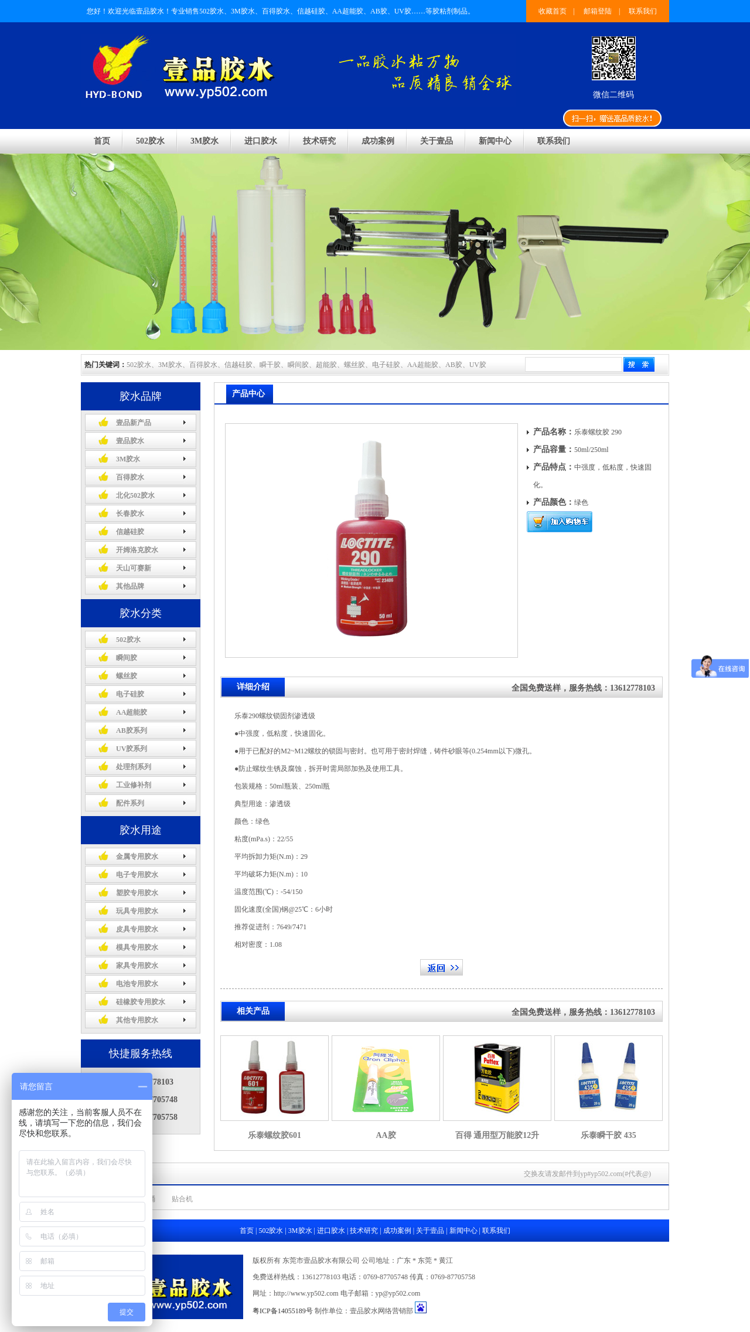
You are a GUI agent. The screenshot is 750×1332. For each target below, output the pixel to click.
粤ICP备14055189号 (283, 1311)
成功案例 (378, 141)
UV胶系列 (131, 749)
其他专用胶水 (137, 1020)
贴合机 (182, 1199)
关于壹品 (436, 141)
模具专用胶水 (137, 947)
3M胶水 (204, 141)
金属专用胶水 (137, 856)
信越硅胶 (130, 532)
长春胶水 (130, 513)
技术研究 (319, 141)
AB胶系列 (131, 730)
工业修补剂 (133, 785)
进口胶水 (260, 141)
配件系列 (130, 803)
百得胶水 (130, 477)
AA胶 (386, 1135)
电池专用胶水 (137, 984)
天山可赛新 (133, 568)
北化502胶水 (135, 495)
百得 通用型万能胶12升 (497, 1135)
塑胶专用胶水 (137, 893)
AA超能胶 (131, 712)
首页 (102, 141)
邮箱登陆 (598, 11)
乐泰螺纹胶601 (274, 1135)
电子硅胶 (130, 694)
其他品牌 (130, 586)
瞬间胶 (126, 658)
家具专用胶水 (137, 965)
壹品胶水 (130, 441)
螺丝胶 (126, 676)
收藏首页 (552, 11)
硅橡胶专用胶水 (140, 1002)
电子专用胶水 (137, 875)
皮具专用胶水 (137, 929)
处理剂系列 (133, 767)
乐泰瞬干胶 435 (608, 1135)
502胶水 (150, 141)
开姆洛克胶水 (137, 550)
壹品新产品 (133, 423)
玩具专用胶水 (137, 911)
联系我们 (643, 11)
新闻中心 (495, 141)
